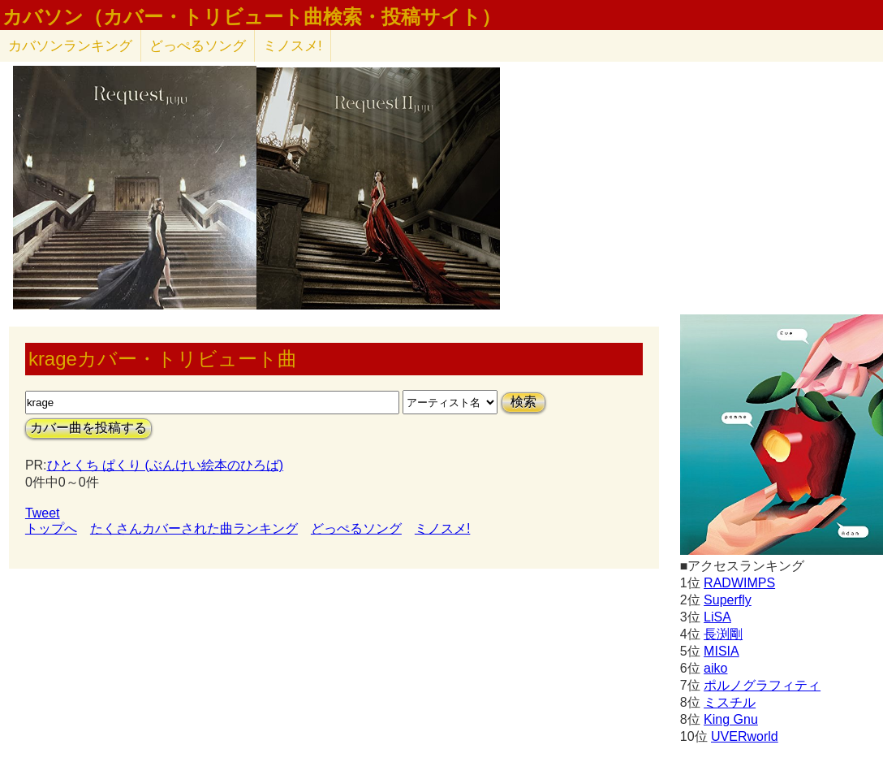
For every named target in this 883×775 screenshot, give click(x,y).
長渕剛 (723, 634)
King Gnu (731, 719)
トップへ (51, 528)
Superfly (728, 600)
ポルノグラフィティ (762, 685)
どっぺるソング (197, 46)
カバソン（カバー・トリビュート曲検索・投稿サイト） (251, 17)
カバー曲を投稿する (88, 428)
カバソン (70, 46)
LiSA (717, 617)
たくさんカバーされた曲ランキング (194, 528)
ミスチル (730, 702)
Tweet (42, 513)
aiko (715, 668)
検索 (523, 402)
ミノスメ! (292, 46)
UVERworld (744, 736)
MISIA (721, 651)
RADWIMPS (739, 583)
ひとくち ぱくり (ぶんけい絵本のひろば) (165, 465)
